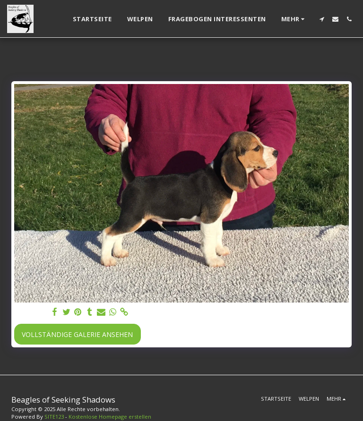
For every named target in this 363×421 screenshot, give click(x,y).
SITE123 (54, 416)
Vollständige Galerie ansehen (77, 334)
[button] (321, 19)
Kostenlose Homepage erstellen (110, 416)
